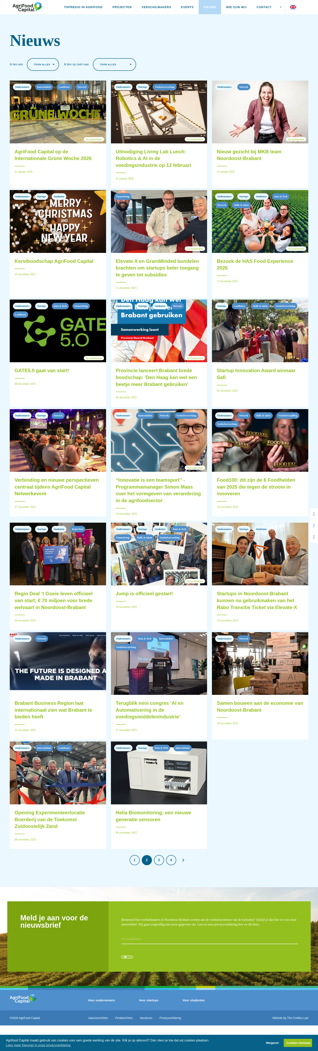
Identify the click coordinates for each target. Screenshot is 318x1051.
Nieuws (210, 7)
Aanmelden (140, 979)
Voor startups (148, 1025)
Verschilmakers (156, 7)
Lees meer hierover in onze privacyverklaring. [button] (38, 1045)
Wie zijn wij (236, 7)
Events (187, 7)
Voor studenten (194, 1025)
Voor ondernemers (101, 1025)
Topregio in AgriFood (83, 7)
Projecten (122, 7)
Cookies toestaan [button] (299, 1043)
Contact (264, 7)
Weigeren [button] (272, 1043)
